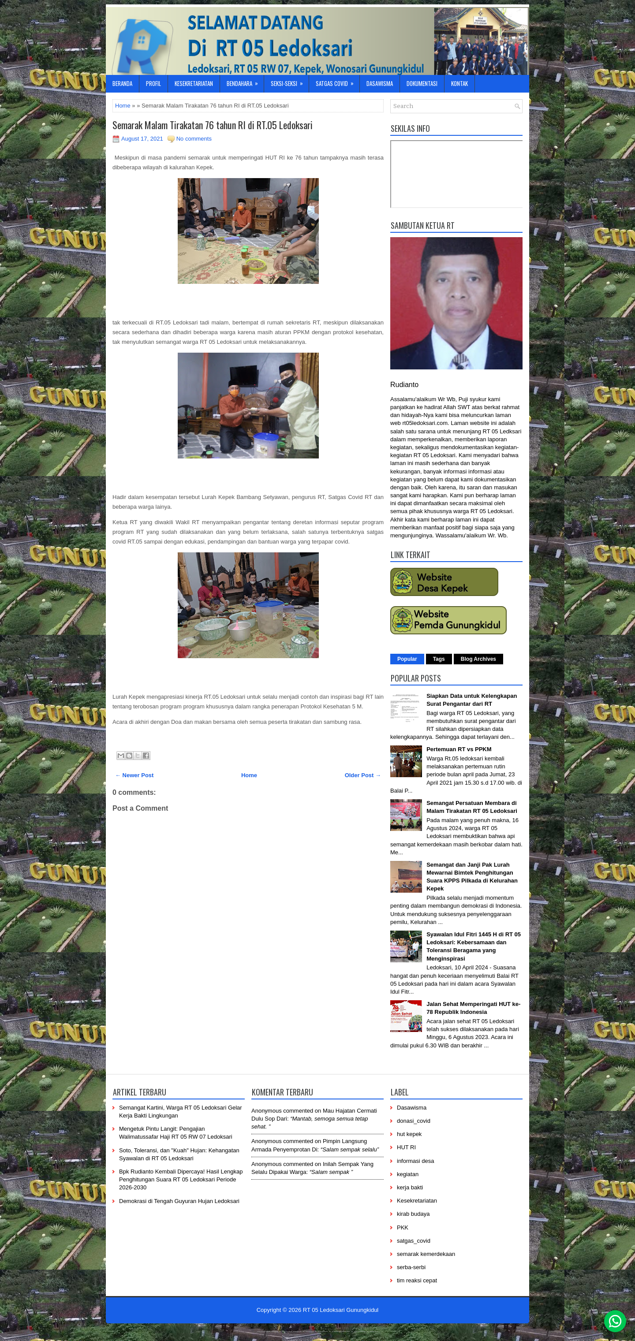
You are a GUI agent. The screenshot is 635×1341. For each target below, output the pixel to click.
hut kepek (409, 1134)
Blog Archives (478, 659)
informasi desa (415, 1161)
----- (297, 1331)
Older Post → (363, 775)
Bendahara (245, 81)
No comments (194, 138)
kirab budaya (413, 1214)
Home (123, 105)
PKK (402, 1227)
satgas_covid (413, 1240)
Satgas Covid (337, 81)
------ (323, 1331)
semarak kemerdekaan (426, 1254)
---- (275, 1331)
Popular (407, 659)
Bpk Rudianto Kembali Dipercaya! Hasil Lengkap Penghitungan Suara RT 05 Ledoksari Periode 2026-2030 (181, 1179)
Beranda (122, 83)
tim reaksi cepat (417, 1280)
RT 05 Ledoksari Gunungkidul (341, 1310)
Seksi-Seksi (290, 81)
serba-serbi (411, 1267)
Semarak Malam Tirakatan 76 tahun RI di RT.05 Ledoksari (212, 124)
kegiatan (407, 1174)
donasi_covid (413, 1121)
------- (360, 1331)
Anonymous (266, 1110)
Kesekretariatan (194, 83)
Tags (439, 659)
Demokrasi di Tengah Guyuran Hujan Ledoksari (179, 1201)
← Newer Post (134, 775)
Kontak (459, 83)
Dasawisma (379, 83)
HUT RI (406, 1147)
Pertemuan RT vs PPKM (458, 749)
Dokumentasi (422, 83)
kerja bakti (410, 1187)
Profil (153, 83)
